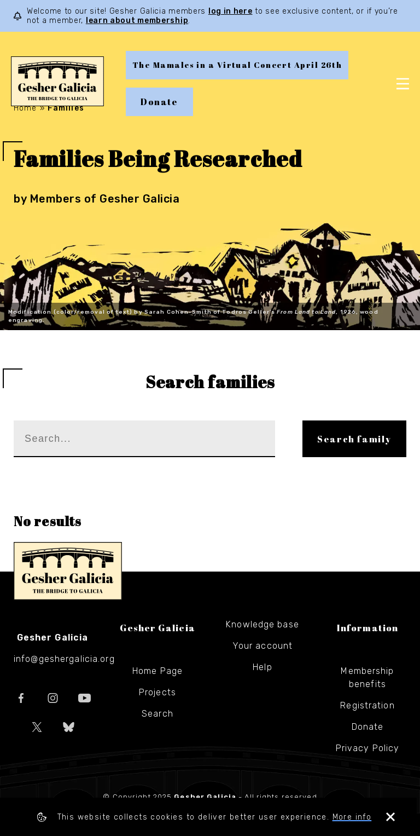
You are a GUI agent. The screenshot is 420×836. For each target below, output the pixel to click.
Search (157, 713)
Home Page (157, 671)
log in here (230, 11)
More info (354, 817)
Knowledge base (262, 624)
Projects (157, 692)
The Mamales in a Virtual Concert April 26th (237, 65)
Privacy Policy (368, 748)
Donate (159, 102)
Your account (262, 646)
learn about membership (137, 20)
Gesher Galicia (68, 571)
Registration (367, 705)
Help (262, 667)
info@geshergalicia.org (64, 659)
